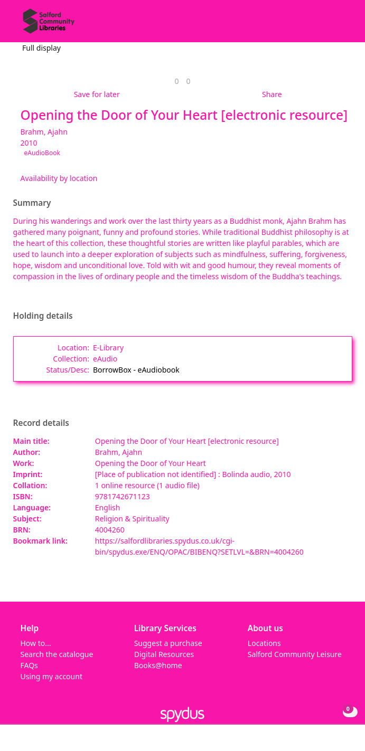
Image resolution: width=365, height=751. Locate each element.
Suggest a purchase (168, 643)
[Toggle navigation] (341, 25)
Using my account (51, 676)
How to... (36, 643)
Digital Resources (164, 654)
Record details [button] (41, 423)
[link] (176, 81)
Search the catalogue (57, 654)
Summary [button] (32, 203)
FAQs (29, 665)
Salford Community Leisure (295, 654)
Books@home (158, 665)
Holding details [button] (43, 316)
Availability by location (59, 178)
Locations (264, 643)
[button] (328, 25)
